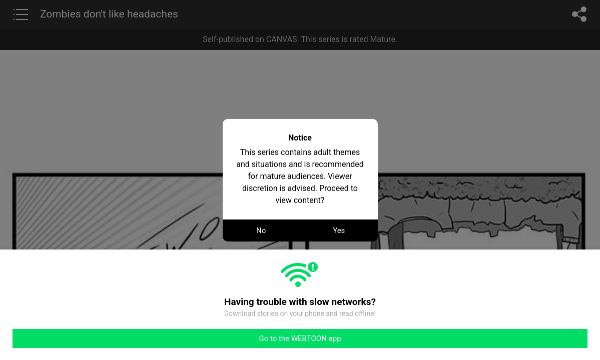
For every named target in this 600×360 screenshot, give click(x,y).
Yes (339, 230)
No (261, 230)
